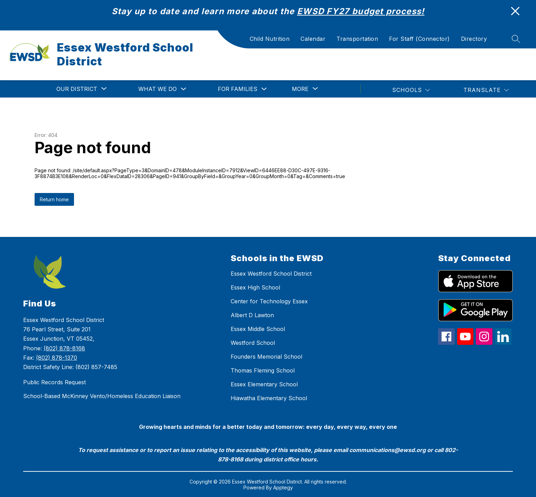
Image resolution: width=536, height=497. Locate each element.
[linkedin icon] (503, 342)
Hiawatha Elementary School (269, 398)
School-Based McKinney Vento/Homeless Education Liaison (102, 396)
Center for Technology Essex (269, 301)
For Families (237, 88)
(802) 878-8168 (64, 348)
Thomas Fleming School (263, 370)
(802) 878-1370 (56, 357)
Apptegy (283, 487)
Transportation (357, 38)
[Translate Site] (486, 90)
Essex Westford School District (271, 273)
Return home (54, 199)
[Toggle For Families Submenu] (264, 89)
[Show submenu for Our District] (76, 89)
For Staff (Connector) (419, 38)
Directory (474, 38)
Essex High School (255, 287)
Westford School (253, 342)
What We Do (157, 88)
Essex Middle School (258, 328)
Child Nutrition (270, 38)
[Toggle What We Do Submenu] (183, 89)
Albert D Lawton (252, 315)
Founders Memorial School (266, 356)
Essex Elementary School (264, 384)
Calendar (313, 38)
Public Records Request (54, 382)
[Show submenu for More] (300, 89)
